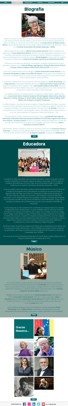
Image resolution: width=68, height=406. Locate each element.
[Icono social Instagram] (29, 404)
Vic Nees (14, 67)
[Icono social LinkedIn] (33, 404)
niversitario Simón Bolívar (50, 71)
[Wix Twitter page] (38, 404)
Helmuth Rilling (27, 65)
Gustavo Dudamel (29, 96)
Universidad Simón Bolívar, (53, 226)
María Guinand (42, 51)
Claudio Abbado (43, 98)
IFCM (48, 238)
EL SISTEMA (53, 108)
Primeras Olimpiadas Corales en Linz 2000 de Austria (22, 74)
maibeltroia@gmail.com (16, 404)
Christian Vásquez (17, 98)
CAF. (57, 112)
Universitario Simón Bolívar (23, 297)
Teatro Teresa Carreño (56, 84)
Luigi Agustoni (38, 65)
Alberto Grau (31, 51)
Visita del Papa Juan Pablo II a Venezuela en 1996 (29, 193)
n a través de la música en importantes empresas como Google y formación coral (35, 122)
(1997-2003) (46, 299)
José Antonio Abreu (15, 96)
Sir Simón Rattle (30, 98)
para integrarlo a (44, 106)
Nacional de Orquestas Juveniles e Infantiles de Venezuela (44, 197)
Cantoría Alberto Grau (43, 295)
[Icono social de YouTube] (43, 404)
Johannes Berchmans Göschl (54, 65)
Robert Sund (34, 67)
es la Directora (36, 129)
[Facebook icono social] (24, 404)
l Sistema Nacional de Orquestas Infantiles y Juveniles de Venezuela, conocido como (35, 107)
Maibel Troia (8, 39)
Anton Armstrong (55, 82)
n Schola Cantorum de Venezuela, (22, 110)
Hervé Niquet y (29, 100)
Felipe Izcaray (10, 84)
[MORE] (34, 136)
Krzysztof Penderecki (42, 100)
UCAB (33, 303)
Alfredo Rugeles (41, 57)
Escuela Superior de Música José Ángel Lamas (39, 181)
